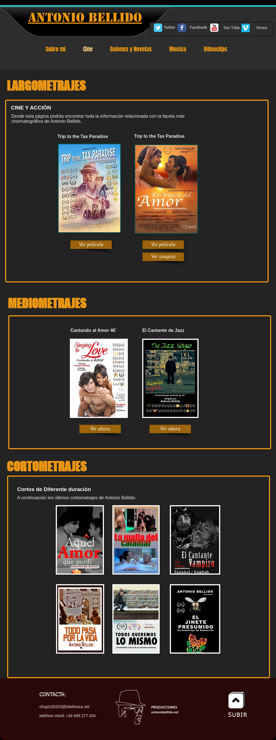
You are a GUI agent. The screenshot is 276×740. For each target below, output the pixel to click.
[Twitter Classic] (158, 27)
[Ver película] (91, 244)
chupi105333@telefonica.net (64, 706)
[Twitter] (169, 27)
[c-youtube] (214, 27)
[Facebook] (198, 27)
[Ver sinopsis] (163, 257)
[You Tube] (231, 28)
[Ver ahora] (100, 429)
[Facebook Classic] (182, 27)
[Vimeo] (261, 28)
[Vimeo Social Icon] (245, 28)
